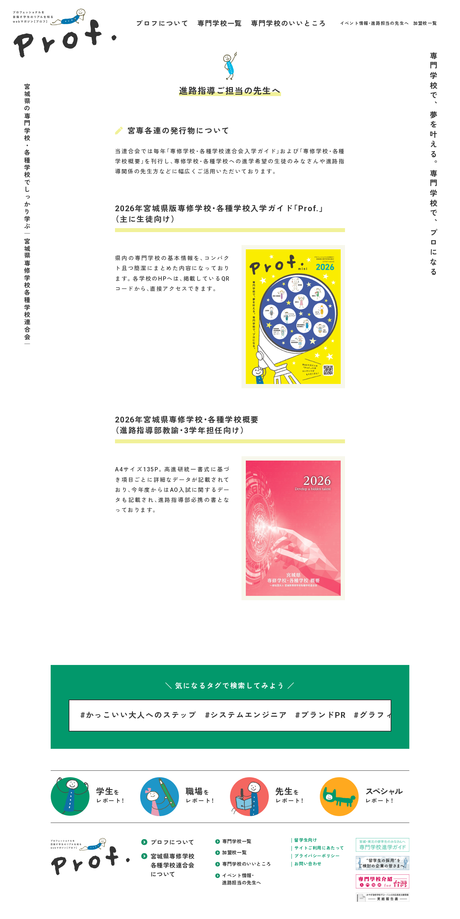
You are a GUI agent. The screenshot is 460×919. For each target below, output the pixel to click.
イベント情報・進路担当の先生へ (374, 23)
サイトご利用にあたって (319, 848)
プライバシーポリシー (317, 856)
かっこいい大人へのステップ (141, 715)
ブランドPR (323, 715)
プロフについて (162, 23)
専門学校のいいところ (288, 23)
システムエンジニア (248, 715)
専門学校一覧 (220, 23)
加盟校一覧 (425, 23)
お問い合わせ (308, 863)
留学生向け (305, 840)
